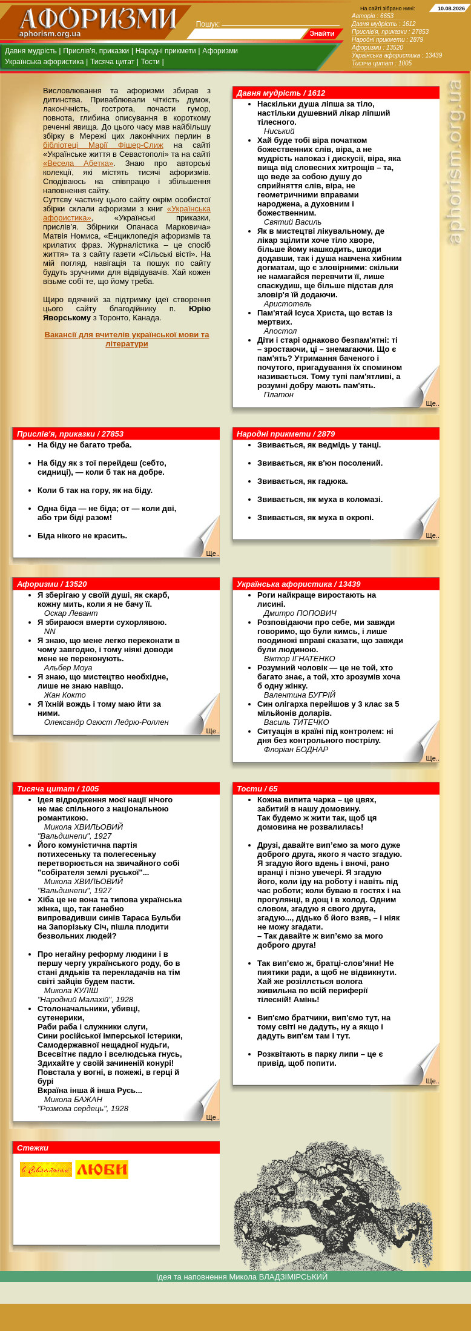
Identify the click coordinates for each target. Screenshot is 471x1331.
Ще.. (433, 403)
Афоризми (220, 51)
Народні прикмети (166, 51)
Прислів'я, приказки (96, 51)
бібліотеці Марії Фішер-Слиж (103, 145)
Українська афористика (44, 62)
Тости (150, 62)
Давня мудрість (31, 51)
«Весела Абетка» (78, 163)
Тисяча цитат (112, 62)
